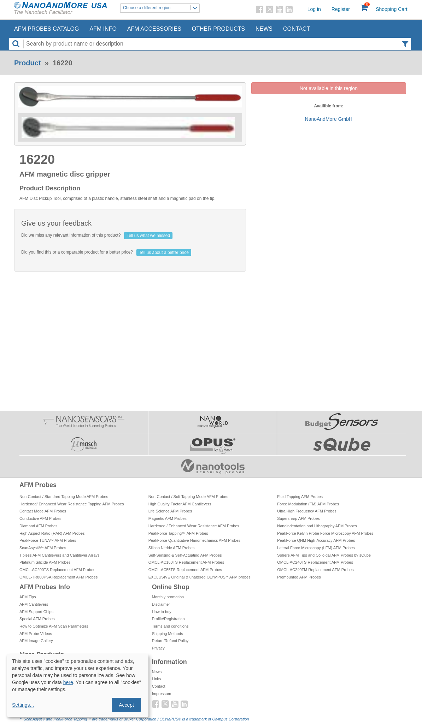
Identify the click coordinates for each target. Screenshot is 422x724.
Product (27, 63)
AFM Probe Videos (35, 633)
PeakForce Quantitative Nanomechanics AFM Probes (194, 540)
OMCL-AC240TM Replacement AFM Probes (315, 570)
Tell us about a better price (164, 252)
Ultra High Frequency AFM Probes (306, 511)
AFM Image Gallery (36, 641)
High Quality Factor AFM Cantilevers (179, 504)
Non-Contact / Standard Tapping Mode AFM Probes (63, 496)
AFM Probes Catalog (46, 29)
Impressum (161, 694)
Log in (314, 9)
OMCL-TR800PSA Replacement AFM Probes (58, 577)
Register (341, 9)
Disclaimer (161, 604)
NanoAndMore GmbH (329, 119)
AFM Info (102, 29)
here (68, 682)
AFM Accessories (154, 29)
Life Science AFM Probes (170, 511)
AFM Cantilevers (33, 604)
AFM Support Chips (36, 612)
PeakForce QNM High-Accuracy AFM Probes (316, 540)
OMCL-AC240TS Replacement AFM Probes (315, 562)
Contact (296, 29)
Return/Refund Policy (170, 641)
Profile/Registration (168, 619)
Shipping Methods (167, 633)
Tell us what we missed (148, 235)
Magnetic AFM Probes (167, 518)
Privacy (158, 648)
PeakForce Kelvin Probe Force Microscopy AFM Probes (325, 533)
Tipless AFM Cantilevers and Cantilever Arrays (59, 555)
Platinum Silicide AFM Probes (44, 562)
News (264, 29)
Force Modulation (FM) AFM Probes (308, 504)
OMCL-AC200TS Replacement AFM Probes (57, 570)
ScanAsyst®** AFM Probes (42, 548)
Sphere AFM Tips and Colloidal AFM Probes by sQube (324, 555)
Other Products (218, 29)
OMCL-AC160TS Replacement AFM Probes (186, 562)
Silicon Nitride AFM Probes (171, 548)
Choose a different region (161, 8)
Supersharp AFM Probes (298, 518)
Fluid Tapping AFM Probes (300, 496)
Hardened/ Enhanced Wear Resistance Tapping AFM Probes (71, 504)
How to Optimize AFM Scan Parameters (53, 626)
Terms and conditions (170, 626)
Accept (126, 705)
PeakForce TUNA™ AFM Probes (47, 540)
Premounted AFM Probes (299, 577)
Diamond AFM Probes (38, 526)
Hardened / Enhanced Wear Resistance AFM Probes (193, 526)
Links (156, 679)
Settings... (23, 705)
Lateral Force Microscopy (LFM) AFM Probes (315, 548)
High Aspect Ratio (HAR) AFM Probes (52, 533)
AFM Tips (27, 597)
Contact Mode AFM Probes (42, 511)
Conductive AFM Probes (40, 518)
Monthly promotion (168, 597)
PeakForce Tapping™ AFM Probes (178, 533)
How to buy (161, 612)
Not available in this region (329, 88)
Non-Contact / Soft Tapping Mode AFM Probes (188, 496)
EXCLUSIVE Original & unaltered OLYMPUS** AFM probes (199, 577)
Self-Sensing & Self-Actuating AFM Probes (185, 555)
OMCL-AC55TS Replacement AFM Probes (185, 570)
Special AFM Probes (37, 619)
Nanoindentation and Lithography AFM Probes (317, 526)
